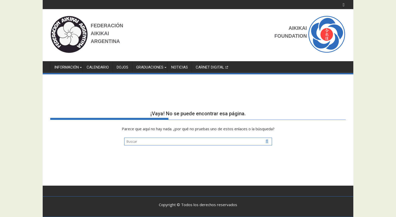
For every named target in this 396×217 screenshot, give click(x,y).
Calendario (98, 67)
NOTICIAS (179, 67)
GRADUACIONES (149, 67)
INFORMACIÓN (66, 67)
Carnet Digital (210, 67)
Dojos (122, 67)
